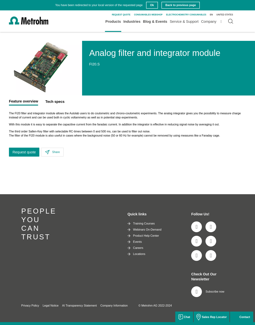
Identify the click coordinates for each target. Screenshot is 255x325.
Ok (152, 5)
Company (208, 21)
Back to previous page (180, 5)
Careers (135, 247)
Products (113, 21)
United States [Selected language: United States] (224, 14)
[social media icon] (196, 226)
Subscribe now (207, 291)
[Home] (28, 23)
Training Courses (141, 223)
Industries (132, 21)
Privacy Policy (30, 305)
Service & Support (184, 21)
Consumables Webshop (148, 14)
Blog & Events (155, 21)
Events (135, 241)
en (211, 14)
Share (52, 152)
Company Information (114, 305)
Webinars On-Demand (144, 229)
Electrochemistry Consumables (186, 14)
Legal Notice (50, 305)
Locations (136, 253)
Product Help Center (143, 235)
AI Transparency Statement (79, 305)
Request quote (121, 14)
